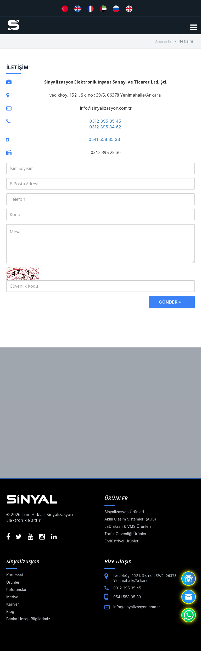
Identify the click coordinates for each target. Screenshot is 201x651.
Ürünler (12, 582)
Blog (10, 611)
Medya (12, 597)
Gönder (171, 302)
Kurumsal (14, 575)
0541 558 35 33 (104, 139)
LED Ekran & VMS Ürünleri (127, 526)
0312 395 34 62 (105, 126)
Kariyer (12, 604)
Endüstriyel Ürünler (121, 541)
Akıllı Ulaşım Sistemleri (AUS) (130, 519)
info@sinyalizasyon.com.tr (136, 607)
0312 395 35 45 (105, 121)
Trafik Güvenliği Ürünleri (126, 533)
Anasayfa (163, 41)
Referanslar (16, 589)
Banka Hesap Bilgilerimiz (28, 619)
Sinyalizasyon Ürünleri (124, 512)
